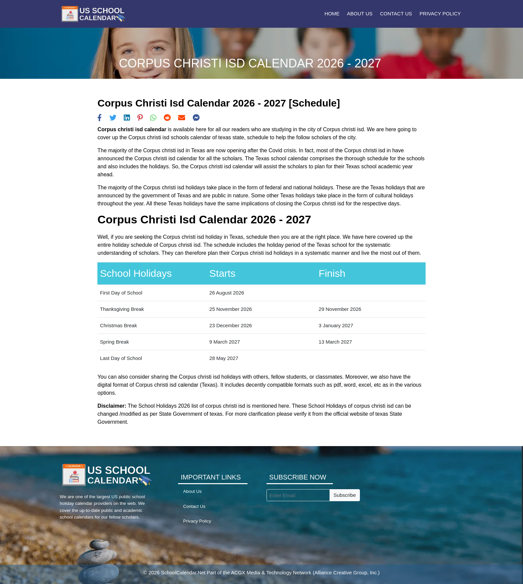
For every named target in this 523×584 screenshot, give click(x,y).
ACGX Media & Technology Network (271, 572)
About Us (359, 13)
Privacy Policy (440, 13)
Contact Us (396, 13)
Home (332, 13)
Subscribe (345, 495)
